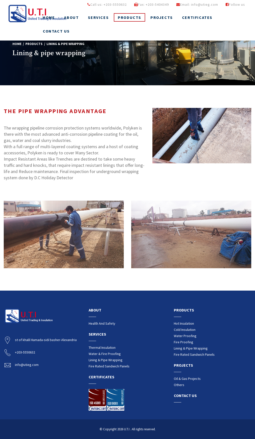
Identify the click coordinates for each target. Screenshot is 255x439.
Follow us (235, 4)
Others (179, 385)
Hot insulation (184, 323)
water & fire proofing (105, 353)
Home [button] (49, 17)
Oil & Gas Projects (187, 378)
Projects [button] (161, 17)
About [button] (71, 17)
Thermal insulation (102, 347)
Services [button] (98, 17)
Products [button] (129, 17)
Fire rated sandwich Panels (109, 366)
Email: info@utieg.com (197, 4)
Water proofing (185, 336)
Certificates (197, 17)
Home (16, 44)
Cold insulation (184, 329)
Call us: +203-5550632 (107, 4)
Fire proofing (183, 342)
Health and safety (102, 323)
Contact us (56, 31)
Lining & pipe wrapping (106, 360)
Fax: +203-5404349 (151, 4)
